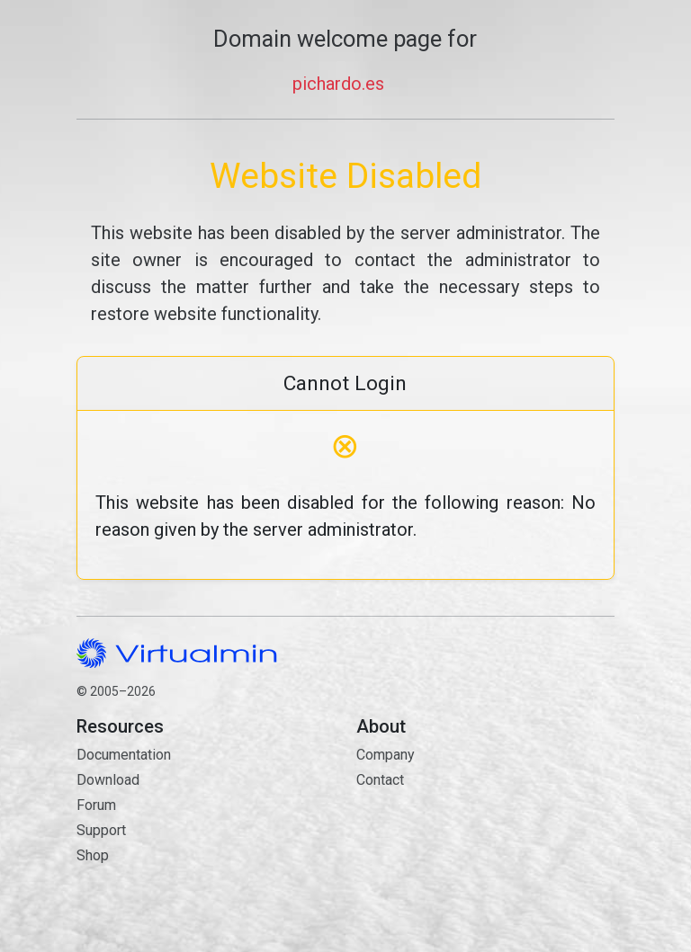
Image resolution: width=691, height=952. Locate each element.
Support (101, 830)
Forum (96, 805)
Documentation (123, 754)
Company (385, 754)
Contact (485, 843)
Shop (92, 855)
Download (107, 779)
